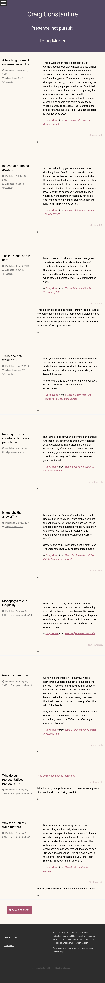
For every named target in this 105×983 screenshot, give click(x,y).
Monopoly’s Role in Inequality (80, 633)
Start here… (9, 945)
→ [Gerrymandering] (26, 675)
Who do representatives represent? (56, 775)
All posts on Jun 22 (13, 270)
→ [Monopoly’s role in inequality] (17, 605)
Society (7, 82)
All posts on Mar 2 (12, 526)
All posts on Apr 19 (13, 452)
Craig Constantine (52, 14)
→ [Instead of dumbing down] (12, 170)
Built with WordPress (39, 968)
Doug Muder (52, 120)
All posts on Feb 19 (21, 685)
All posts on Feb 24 (21, 615)
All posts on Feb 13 (21, 793)
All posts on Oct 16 (13, 183)
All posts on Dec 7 (12, 78)
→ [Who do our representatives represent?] (19, 783)
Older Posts (22, 910)
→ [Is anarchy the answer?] (16, 516)
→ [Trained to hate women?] (16, 360)
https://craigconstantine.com (75, 943)
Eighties (58, 968)
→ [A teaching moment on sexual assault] (28, 64)
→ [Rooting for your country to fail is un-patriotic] (15, 442)
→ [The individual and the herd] (10, 260)
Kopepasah (68, 968)
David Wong (52, 394)
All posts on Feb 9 (20, 837)
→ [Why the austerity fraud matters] (23, 827)
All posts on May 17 (13, 370)
